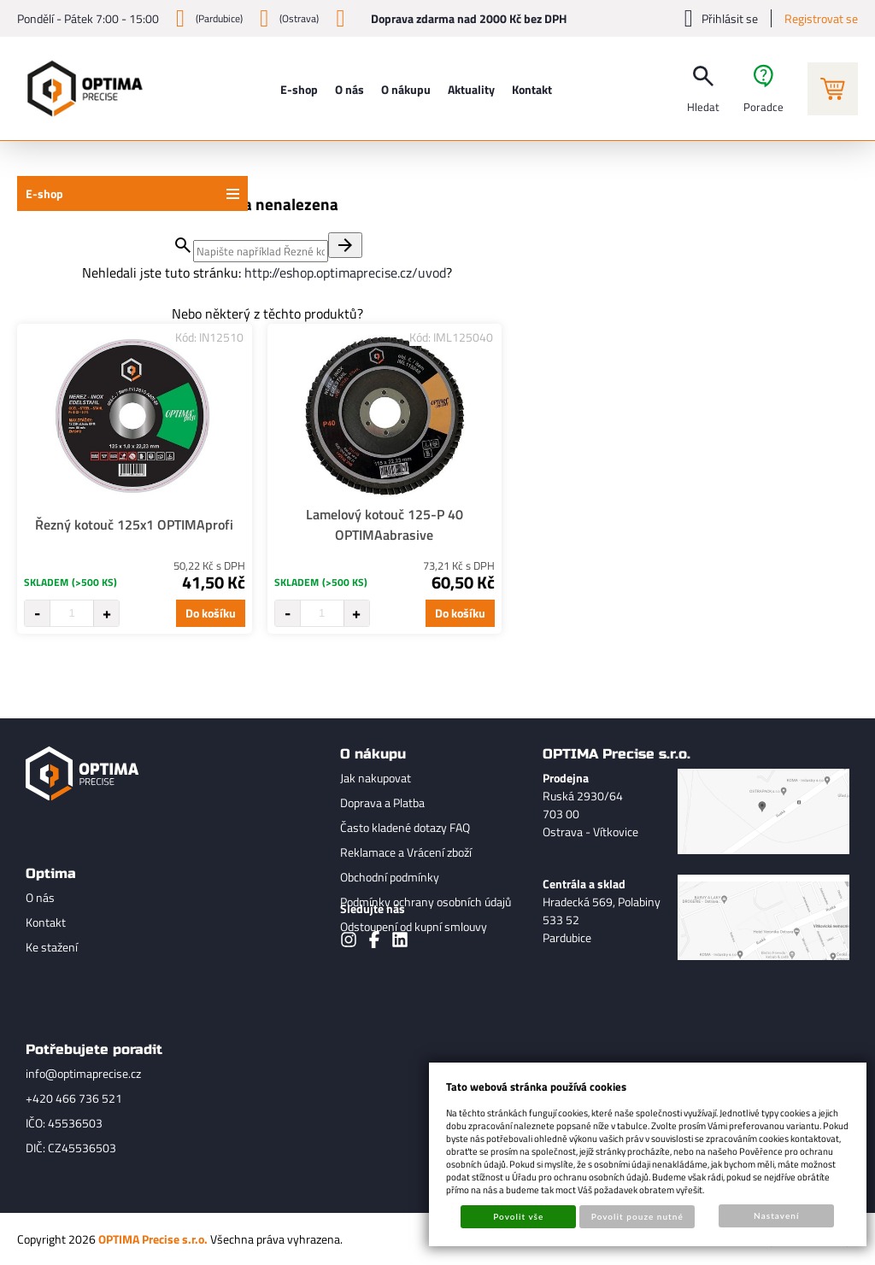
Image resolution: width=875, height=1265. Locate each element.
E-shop (44, 193)
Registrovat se (821, 18)
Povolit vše (518, 1216)
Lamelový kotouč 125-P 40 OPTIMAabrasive (384, 524)
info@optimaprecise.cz (83, 1073)
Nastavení (776, 1215)
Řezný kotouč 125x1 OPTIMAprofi (134, 524)
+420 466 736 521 (74, 1098)
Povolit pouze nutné (637, 1216)
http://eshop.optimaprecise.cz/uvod (345, 272)
